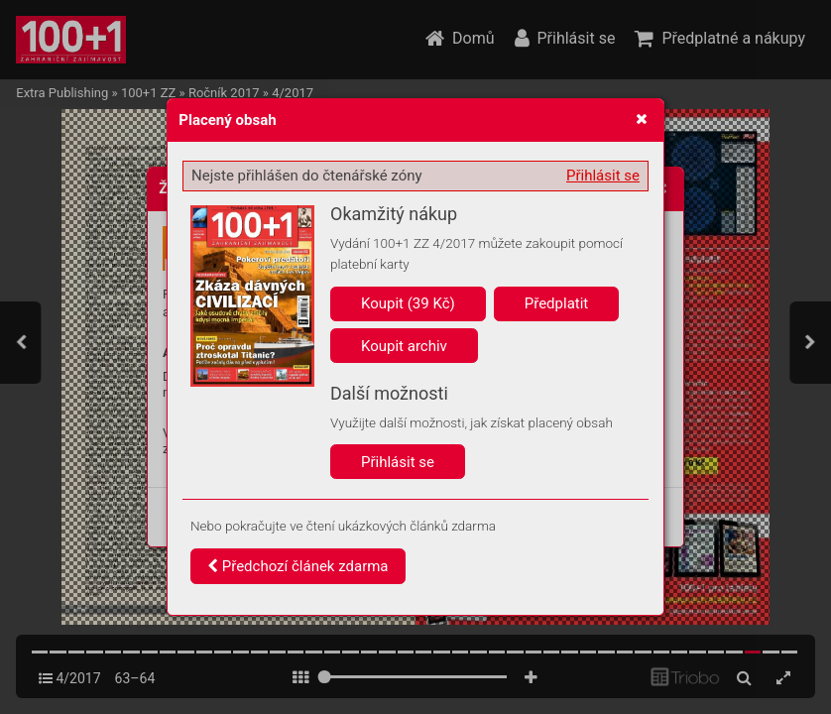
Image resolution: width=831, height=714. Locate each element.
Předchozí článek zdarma (298, 566)
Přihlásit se (603, 175)
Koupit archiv (404, 346)
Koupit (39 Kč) (408, 303)
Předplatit (557, 303)
